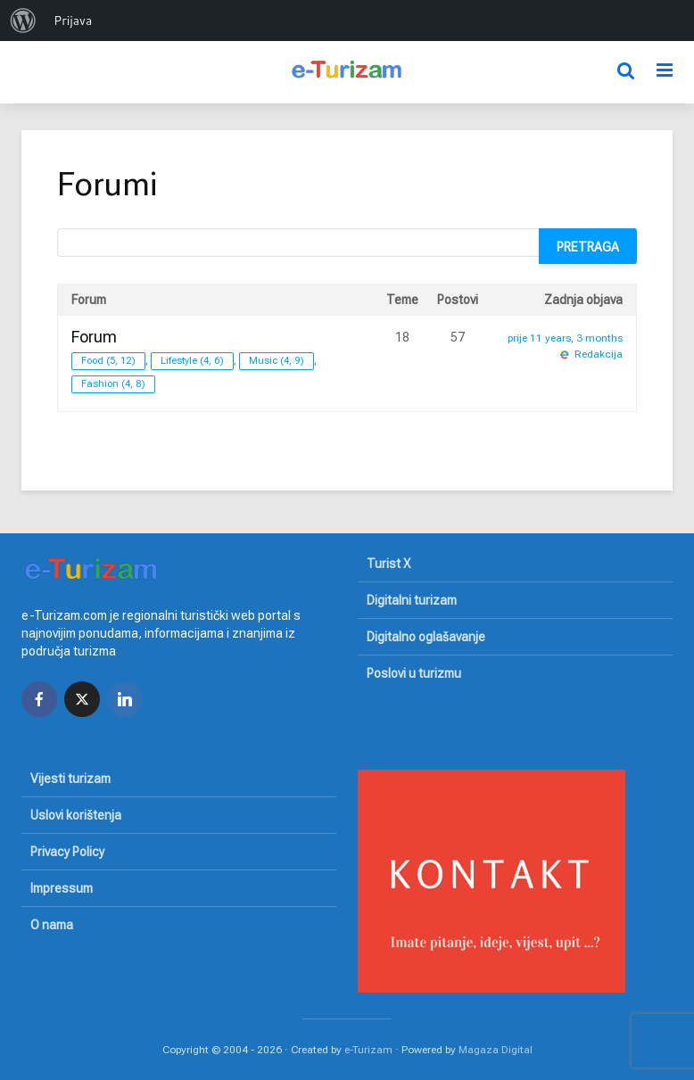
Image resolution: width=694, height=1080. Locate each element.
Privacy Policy (67, 852)
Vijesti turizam (70, 778)
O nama (51, 925)
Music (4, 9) (276, 361)
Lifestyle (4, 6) (192, 361)
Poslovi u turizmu (414, 673)
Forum (94, 336)
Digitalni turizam (412, 600)
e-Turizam (368, 1049)
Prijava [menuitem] (73, 20)
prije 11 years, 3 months (565, 338)
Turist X (388, 563)
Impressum (61, 888)
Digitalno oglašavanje (426, 637)
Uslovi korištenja (75, 815)
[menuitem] (23, 20)
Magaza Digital (496, 1049)
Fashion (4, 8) (113, 384)
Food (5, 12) (108, 361)
